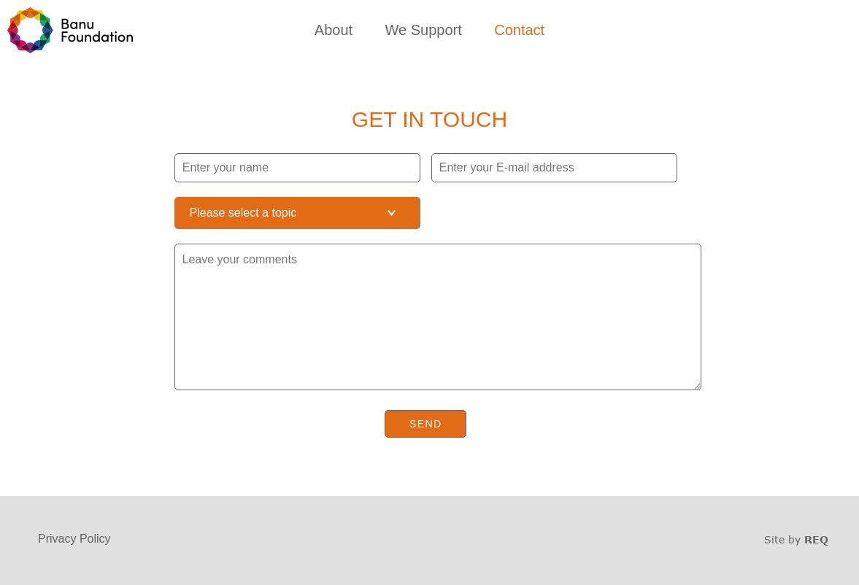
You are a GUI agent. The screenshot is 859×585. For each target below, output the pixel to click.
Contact (519, 30)
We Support (423, 30)
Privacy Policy (74, 538)
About (334, 30)
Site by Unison (796, 539)
